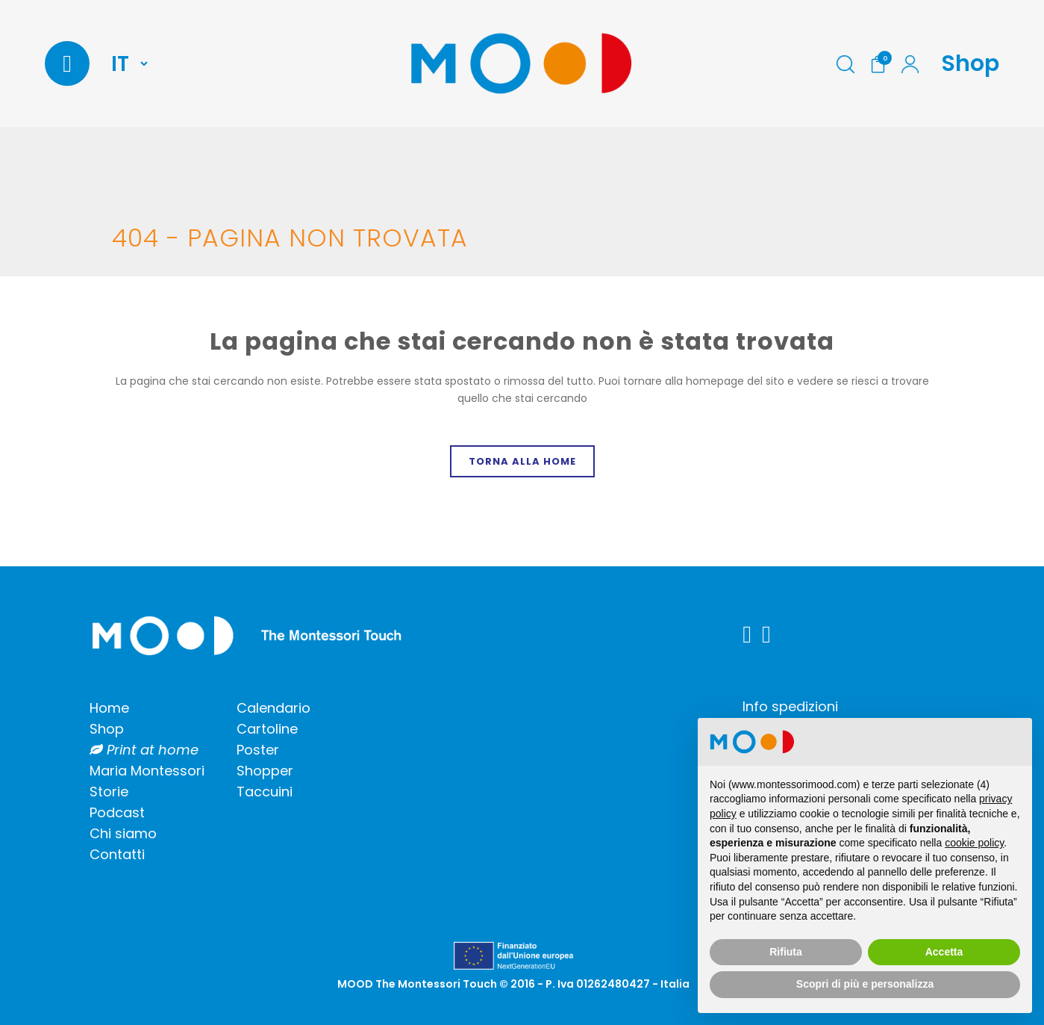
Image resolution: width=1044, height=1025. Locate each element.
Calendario (273, 708)
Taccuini (265, 791)
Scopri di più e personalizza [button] (865, 984)
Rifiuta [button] (785, 952)
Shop (970, 63)
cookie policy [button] (974, 843)
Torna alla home (522, 461)
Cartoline (267, 728)
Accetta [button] (944, 952)
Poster (258, 749)
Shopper (265, 770)
